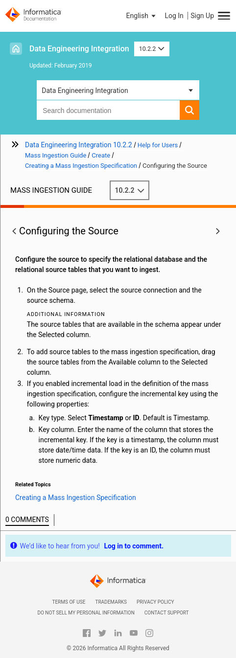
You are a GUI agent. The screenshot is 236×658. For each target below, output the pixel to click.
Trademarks (111, 602)
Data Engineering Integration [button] (85, 90)
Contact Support (166, 612)
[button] (142, 15)
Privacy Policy (155, 602)
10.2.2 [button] (152, 48)
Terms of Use (68, 602)
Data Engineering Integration (79, 48)
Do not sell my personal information (85, 612)
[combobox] (108, 110)
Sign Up (202, 16)
